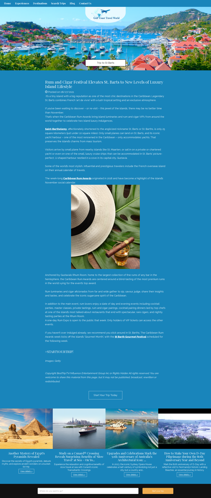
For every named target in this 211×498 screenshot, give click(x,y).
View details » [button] (26, 471)
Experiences (22, 3)
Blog (72, 3)
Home (7, 3)
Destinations (40, 3)
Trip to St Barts (105, 62)
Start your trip (158, 491)
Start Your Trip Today (105, 395)
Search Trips (58, 3)
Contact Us (85, 3)
